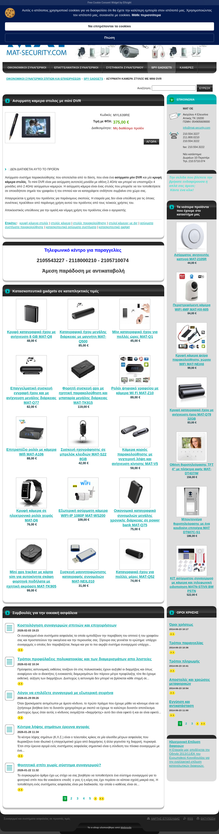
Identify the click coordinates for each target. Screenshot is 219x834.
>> (20, 650)
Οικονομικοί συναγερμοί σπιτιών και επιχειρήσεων (43, 78)
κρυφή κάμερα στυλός (33, 223)
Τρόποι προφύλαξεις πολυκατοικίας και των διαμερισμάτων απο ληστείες (84, 659)
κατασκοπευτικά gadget (114, 227)
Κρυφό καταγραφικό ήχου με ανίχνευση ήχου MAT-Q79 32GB (192, 414)
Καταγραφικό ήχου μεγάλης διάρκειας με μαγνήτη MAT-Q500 (83, 336)
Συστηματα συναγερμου (124, 67)
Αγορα (151, 141)
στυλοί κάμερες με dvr (123, 223)
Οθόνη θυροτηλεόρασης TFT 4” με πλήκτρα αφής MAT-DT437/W (192, 469)
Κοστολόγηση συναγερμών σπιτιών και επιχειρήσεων (66, 625)
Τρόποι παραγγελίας (186, 643)
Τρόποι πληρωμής (184, 661)
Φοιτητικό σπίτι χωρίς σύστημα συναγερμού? (59, 765)
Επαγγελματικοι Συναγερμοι (76, 67)
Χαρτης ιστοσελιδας (165, 818)
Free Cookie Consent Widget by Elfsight (109, 2)
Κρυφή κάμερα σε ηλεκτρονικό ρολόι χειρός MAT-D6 (31, 515)
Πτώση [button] (193, 19)
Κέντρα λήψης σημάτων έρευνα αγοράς (53, 727)
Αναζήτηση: (144, 88)
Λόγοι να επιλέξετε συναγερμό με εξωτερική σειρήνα (65, 693)
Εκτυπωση (208, 818)
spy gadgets (161, 67)
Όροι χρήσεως (181, 624)
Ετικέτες (10, 223)
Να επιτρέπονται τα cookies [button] (151, 19)
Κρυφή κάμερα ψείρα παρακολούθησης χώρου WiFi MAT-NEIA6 (191, 359)
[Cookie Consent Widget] (109, 17)
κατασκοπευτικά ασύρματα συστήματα (71, 227)
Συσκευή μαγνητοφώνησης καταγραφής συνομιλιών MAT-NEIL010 (83, 576)
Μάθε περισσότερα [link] (75, 26)
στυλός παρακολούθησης (90, 223)
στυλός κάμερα (61, 223)
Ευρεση (204, 88)
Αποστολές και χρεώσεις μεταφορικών (189, 682)
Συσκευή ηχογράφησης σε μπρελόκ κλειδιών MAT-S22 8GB (83, 454)
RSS (190, 818)
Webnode (126, 827)
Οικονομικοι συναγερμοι (26, 67)
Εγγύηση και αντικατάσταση (181, 704)
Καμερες (187, 67)
